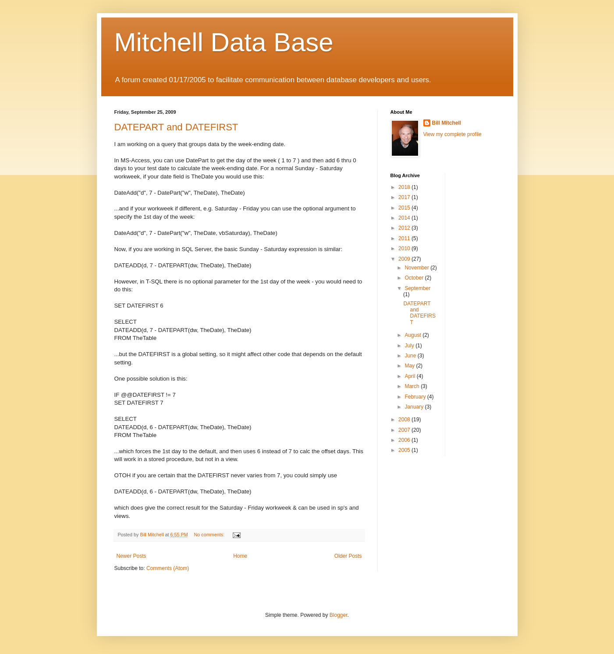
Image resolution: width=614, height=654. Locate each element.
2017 (405, 197)
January (415, 407)
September (417, 288)
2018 (405, 187)
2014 (405, 218)
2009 (405, 259)
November (417, 268)
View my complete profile (452, 134)
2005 (405, 450)
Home (240, 556)
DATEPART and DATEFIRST (176, 127)
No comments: (210, 534)
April (410, 376)
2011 (405, 238)
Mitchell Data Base (224, 42)
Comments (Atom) (167, 568)
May (410, 366)
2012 (405, 228)
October (415, 278)
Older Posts (348, 556)
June (411, 356)
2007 (405, 430)
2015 (405, 208)
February (416, 397)
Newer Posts (131, 556)
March (413, 386)
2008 (405, 419)
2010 (405, 248)
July (410, 346)
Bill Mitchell (446, 123)
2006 (405, 440)
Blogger (339, 615)
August (413, 335)
